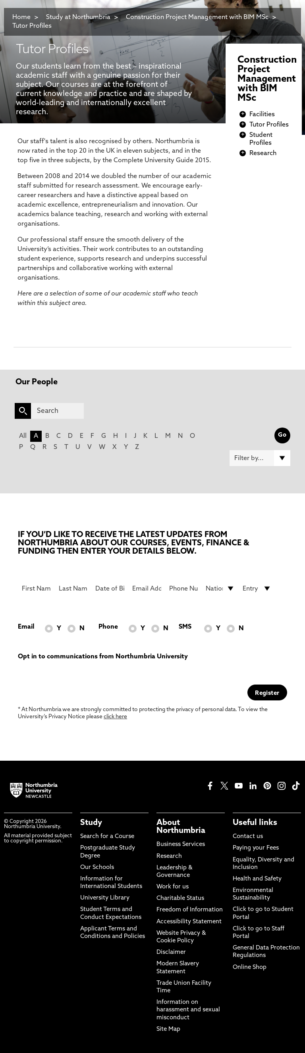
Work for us (172, 887)
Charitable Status (180, 898)
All (23, 436)
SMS (185, 627)
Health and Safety (257, 879)
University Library (104, 898)
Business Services (180, 845)
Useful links (255, 823)
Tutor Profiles (32, 26)
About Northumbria (180, 827)
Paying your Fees (256, 848)
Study (91, 823)
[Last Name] (73, 589)
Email (26, 627)
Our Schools (97, 868)
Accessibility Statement (189, 922)
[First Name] (36, 589)
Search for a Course (107, 837)
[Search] (57, 411)
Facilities (262, 114)
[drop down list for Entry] (257, 589)
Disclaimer (171, 952)
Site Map (168, 1029)
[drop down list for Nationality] (220, 589)
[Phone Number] (183, 589)
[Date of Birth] (109, 589)
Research (262, 153)
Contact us (248, 837)
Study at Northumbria (78, 17)
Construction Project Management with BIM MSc (198, 17)
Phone (108, 627)
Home (21, 17)
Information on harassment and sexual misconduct (188, 1009)
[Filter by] (260, 458)
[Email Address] (146, 589)
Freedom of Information (189, 910)
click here (115, 717)
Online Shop (249, 968)
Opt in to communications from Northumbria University (103, 657)
